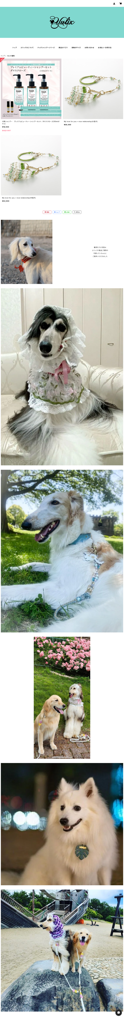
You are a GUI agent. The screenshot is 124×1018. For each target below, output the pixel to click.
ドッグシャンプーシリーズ (46, 47)
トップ (15, 47)
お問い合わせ (89, 47)
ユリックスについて (27, 47)
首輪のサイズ (76, 47)
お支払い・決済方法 (104, 47)
